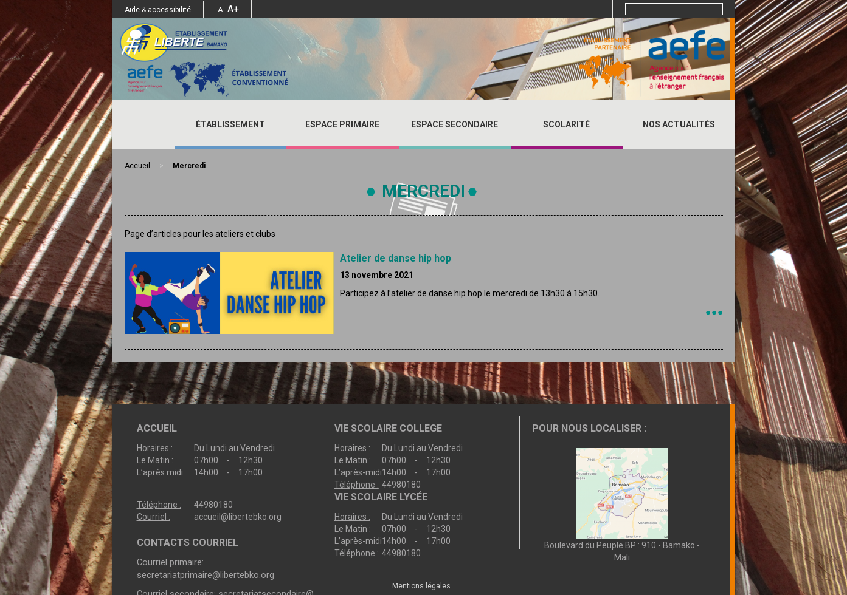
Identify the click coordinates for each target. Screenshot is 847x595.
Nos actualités (679, 124)
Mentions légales (421, 586)
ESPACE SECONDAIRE (454, 124)
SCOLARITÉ (566, 124)
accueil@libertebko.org (238, 517)
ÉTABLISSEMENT (230, 124)
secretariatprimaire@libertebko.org (205, 575)
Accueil (143, 124)
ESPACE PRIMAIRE (342, 124)
